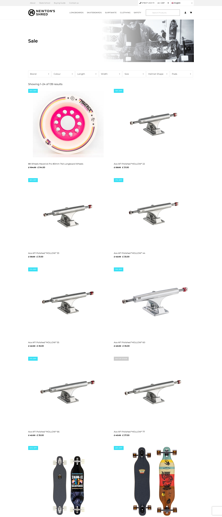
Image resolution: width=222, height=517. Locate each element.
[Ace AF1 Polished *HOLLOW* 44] (154, 213)
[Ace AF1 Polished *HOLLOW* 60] (154, 302)
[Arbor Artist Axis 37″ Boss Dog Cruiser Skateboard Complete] (68, 481)
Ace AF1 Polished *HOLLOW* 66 (43, 431)
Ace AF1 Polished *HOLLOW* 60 (129, 342)
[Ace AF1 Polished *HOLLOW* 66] (68, 392)
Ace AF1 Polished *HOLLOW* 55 (43, 342)
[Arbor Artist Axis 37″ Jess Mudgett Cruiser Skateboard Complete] (154, 481)
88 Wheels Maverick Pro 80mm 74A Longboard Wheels (55, 164)
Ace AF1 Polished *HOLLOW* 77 (129, 431)
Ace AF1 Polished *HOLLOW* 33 (43, 253)
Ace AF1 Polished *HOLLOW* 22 (129, 164)
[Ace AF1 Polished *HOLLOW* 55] (68, 302)
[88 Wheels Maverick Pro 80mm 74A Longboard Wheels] (68, 124)
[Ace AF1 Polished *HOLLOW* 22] (154, 124)
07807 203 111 (147, 3)
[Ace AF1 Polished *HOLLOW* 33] (68, 213)
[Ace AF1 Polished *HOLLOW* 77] (154, 392)
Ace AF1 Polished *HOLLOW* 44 (129, 253)
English (175, 3)
